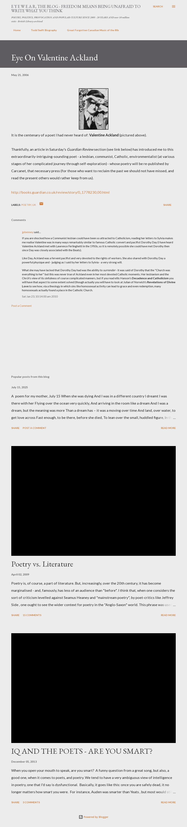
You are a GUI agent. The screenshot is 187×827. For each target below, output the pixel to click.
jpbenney (27, 232)
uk (34, 204)
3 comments (31, 802)
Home (14, 30)
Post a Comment (21, 305)
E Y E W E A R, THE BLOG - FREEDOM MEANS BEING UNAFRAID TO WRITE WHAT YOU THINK (76, 8)
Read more (168, 427)
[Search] (158, 6)
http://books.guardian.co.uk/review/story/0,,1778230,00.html (60, 192)
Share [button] (167, 204)
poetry (26, 204)
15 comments (32, 615)
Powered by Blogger (93, 817)
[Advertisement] (93, 344)
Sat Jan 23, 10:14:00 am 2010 (40, 296)
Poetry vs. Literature (42, 564)
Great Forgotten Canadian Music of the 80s (91, 30)
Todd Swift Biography (42, 30)
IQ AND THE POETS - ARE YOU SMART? (82, 751)
